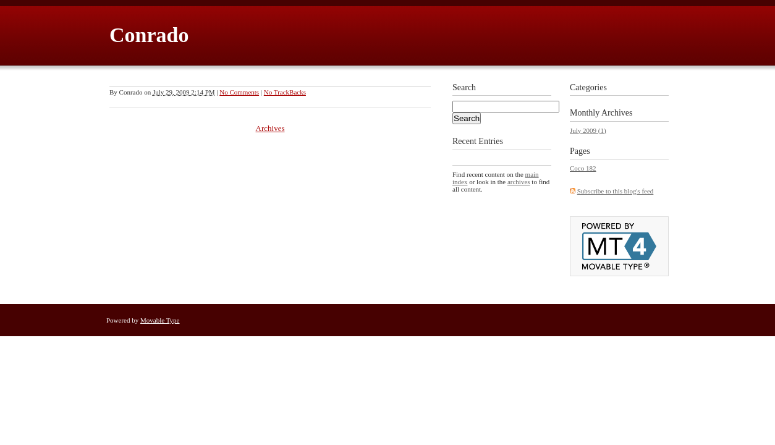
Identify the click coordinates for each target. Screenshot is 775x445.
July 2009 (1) (588, 130)
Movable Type (160, 320)
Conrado (148, 34)
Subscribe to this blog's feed (615, 191)
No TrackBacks (285, 92)
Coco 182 (583, 168)
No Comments (239, 92)
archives (518, 181)
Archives (270, 128)
